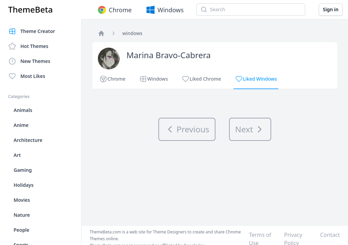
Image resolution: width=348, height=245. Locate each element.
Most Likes (26, 76)
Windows (164, 9)
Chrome (114, 9)
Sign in (330, 9)
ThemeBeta (30, 9)
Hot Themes (28, 46)
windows (132, 33)
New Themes (29, 61)
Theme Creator (31, 31)
